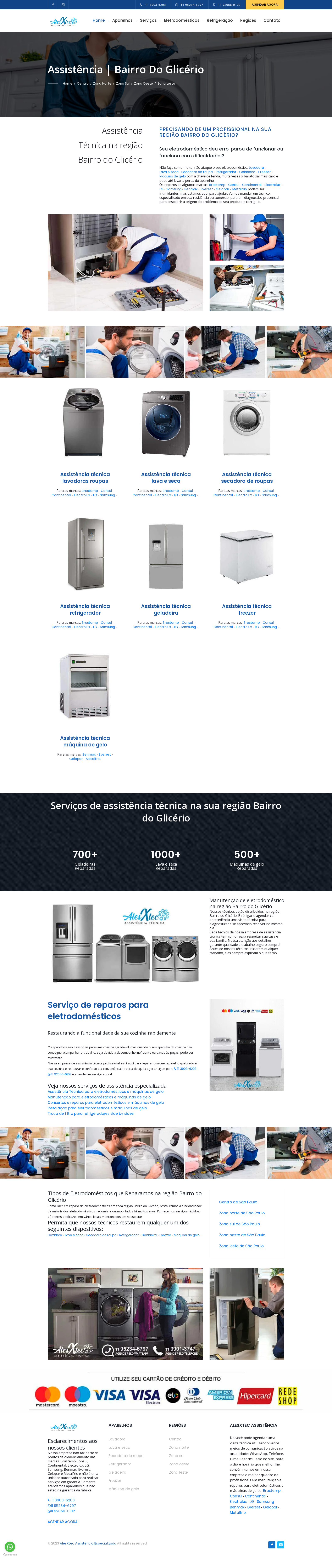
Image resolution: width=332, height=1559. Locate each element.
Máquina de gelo (172, 176)
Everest (206, 189)
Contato (272, 20)
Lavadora (256, 168)
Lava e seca (168, 172)
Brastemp (217, 185)
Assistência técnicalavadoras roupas (85, 477)
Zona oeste (143, 83)
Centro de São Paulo (238, 1202)
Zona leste (166, 83)
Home (99, 20)
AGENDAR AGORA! (265, 4)
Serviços (148, 20)
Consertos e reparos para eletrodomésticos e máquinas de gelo (106, 1102)
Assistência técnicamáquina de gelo (85, 741)
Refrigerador (226, 172)
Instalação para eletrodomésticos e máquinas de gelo (97, 1108)
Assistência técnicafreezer (247, 609)
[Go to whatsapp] (10, 1547)
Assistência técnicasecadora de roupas (247, 477)
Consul (233, 185)
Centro (83, 83)
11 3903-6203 (153, 4)
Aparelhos (122, 20)
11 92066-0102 (226, 4)
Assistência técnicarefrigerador (85, 609)
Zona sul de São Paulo (239, 1224)
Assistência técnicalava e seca (166, 477)
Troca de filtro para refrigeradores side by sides (91, 1113)
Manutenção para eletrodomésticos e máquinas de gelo (99, 1097)
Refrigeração (220, 20)
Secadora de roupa (197, 172)
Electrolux (272, 185)
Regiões (248, 20)
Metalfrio (239, 189)
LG (161, 189)
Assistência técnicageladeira (166, 609)
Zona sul (122, 83)
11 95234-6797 (189, 4)
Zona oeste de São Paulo (242, 1234)
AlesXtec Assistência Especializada (88, 1543)
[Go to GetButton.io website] (10, 1554)
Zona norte (102, 83)
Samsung (173, 189)
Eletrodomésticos (181, 20)
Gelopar (222, 189)
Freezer (264, 172)
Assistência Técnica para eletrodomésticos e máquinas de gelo (106, 1091)
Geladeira (247, 172)
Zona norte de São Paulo (242, 1213)
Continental (251, 185)
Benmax (191, 189)
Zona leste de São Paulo (241, 1245)
